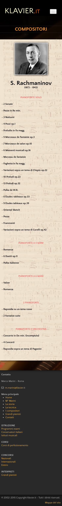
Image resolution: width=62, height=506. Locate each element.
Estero (4, 465)
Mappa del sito (53, 502)
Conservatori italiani (11, 432)
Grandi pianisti (13, 414)
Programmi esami (10, 428)
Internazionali (8, 461)
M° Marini (10, 400)
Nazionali (6, 458)
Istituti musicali (9, 435)
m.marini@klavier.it (15, 387)
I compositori (12, 410)
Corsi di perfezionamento (14, 445)
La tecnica (10, 407)
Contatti (9, 417)
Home (8, 397)
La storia (9, 404)
